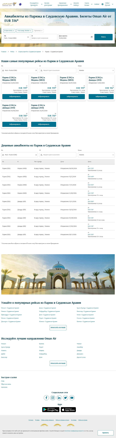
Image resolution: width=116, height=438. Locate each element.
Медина (41, 350)
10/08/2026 (62, 38)
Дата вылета (63, 36)
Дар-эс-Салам (81, 357)
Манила (3, 350)
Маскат (3, 344)
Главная (3, 52)
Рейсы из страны (82, 420)
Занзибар (80, 347)
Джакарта (80, 354)
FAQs (2, 381)
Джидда (79, 350)
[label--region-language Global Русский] (107, 4)
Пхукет (41, 347)
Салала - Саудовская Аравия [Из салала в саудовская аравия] (85, 318)
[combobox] (15, 38)
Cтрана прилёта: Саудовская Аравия (29, 52)
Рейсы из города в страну (62, 420)
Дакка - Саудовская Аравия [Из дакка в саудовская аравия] (47, 308)
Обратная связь (6, 384)
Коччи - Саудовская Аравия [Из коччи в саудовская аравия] (85, 315)
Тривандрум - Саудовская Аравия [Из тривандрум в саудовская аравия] (11, 315)
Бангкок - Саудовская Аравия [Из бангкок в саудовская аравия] (86, 321)
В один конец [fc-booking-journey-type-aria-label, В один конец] (8, 30)
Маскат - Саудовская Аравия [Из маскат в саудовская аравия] (10, 308)
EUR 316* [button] (11, 21)
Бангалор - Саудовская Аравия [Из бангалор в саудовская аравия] (86, 311)
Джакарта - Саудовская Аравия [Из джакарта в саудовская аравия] (10, 321)
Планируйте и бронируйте (36, 4)
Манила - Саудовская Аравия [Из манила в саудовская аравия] (48, 321)
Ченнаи (79, 344)
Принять (105, 433)
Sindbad (96, 4)
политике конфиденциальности (74, 431)
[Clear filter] (36, 70)
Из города (73, 420)
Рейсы (12, 52)
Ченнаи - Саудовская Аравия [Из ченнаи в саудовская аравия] (10, 311)
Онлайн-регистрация (48, 4)
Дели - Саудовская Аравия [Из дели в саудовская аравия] (47, 315)
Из (5, 36)
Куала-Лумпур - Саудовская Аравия (87, 308)
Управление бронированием (65, 4)
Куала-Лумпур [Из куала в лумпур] (5, 347)
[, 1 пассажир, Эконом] (23, 31)
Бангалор (4, 357)
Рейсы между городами (47, 420)
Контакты (4, 387)
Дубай (3, 354)
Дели (40, 357)
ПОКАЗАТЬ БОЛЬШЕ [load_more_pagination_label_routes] (58, 327)
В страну (31, 420)
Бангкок (41, 344)
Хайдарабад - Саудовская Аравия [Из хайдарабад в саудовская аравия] (49, 311)
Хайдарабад (43, 354)
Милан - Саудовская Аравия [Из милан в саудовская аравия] (10, 318)
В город (37, 420)
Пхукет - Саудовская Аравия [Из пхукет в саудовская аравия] (47, 318)
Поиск (103, 37)
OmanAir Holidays (76, 4)
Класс (80, 66)
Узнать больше (89, 4)
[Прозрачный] (28, 37)
